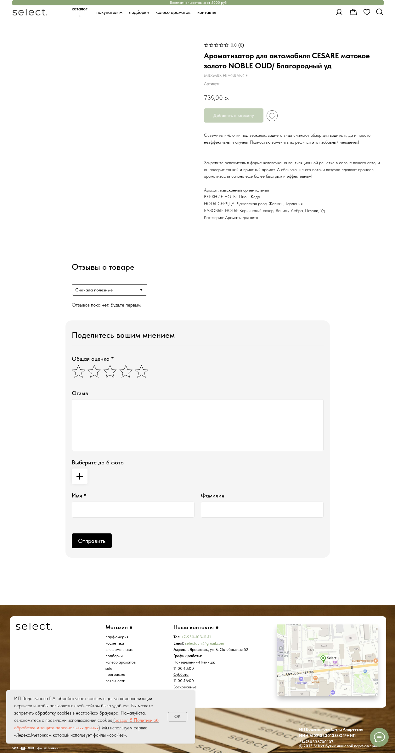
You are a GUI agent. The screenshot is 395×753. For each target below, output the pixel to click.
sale (108, 668)
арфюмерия (118, 637)
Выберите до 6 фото (98, 462)
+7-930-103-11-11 (196, 637)
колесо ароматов (120, 662)
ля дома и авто (120, 649)
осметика (115, 643)
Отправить (91, 540)
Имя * (79, 495)
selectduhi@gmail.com (204, 643)
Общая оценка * (93, 358)
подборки (114, 655)
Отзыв (80, 393)
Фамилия (212, 495)
